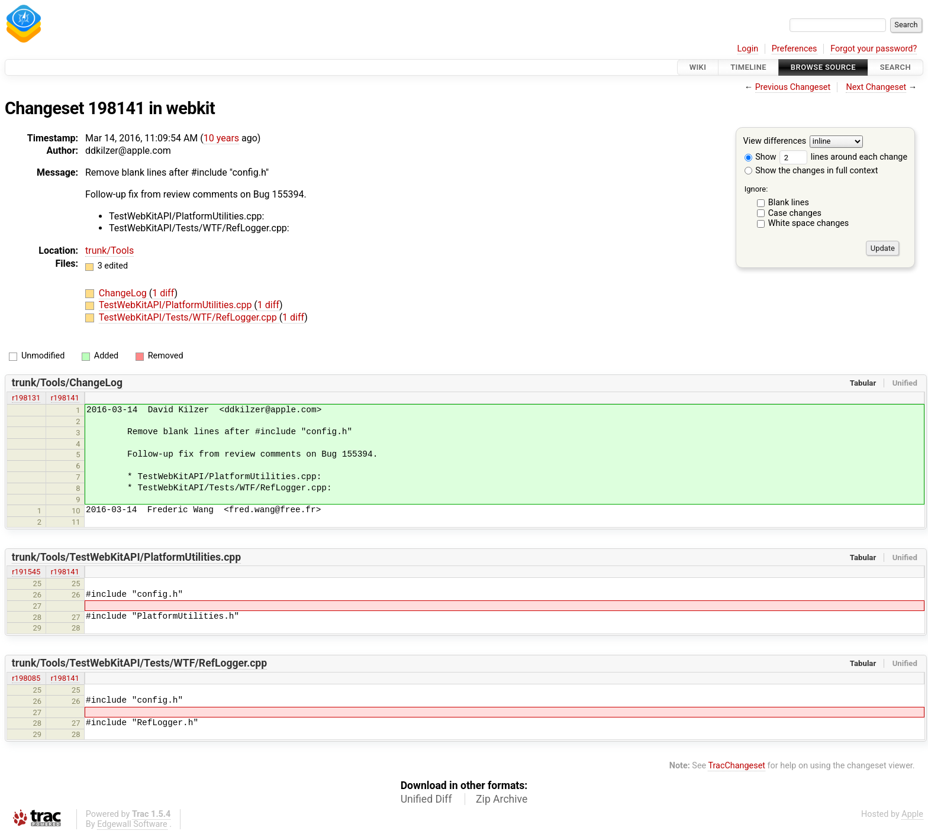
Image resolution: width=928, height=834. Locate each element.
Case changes (794, 213)
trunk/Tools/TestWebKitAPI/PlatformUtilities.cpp (126, 557)
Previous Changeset (793, 87)
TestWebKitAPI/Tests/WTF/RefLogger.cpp (189, 317)
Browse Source (823, 67)
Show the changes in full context (811, 171)
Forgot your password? (873, 49)
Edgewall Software (132, 824)
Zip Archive (501, 799)
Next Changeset (876, 87)
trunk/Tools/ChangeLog (67, 383)
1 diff (163, 293)
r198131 (26, 397)
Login (748, 49)
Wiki (698, 67)
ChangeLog (124, 293)
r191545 (26, 571)
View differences (775, 142)
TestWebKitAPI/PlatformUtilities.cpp (176, 305)
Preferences (794, 49)
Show (760, 157)
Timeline (748, 67)
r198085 (26, 678)
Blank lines (788, 203)
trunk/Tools (109, 250)
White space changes (808, 223)
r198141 (65, 397)
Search (895, 67)
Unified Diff (426, 799)
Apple (912, 814)
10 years (221, 138)
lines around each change (843, 157)
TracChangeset (736, 766)
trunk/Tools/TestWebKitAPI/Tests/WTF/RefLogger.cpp (139, 663)
